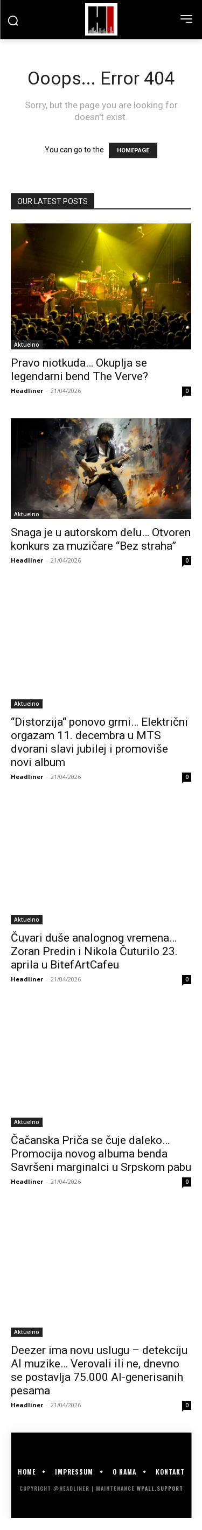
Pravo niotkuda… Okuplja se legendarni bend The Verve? (79, 369)
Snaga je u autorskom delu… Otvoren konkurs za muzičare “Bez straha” (101, 539)
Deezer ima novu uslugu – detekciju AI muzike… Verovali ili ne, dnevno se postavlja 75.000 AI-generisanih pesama (99, 1370)
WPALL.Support (160, 1488)
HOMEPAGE (133, 150)
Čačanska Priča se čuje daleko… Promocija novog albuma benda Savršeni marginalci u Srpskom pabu (101, 1154)
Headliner (27, 391)
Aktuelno (26, 344)
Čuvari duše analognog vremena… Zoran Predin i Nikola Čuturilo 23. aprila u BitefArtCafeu (94, 951)
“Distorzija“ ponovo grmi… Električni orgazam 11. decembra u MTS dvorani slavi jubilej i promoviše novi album (99, 742)
